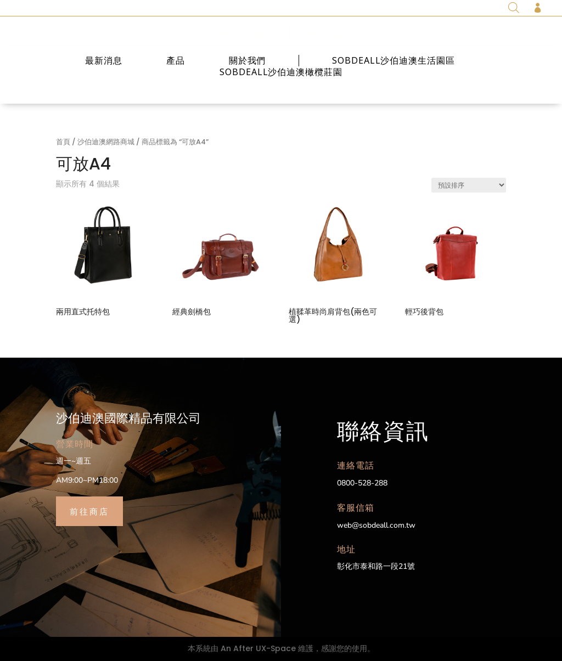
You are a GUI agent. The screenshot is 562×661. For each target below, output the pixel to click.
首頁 (63, 142)
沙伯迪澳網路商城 (105, 142)
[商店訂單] (468, 185)
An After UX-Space (258, 648)
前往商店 (89, 511)
